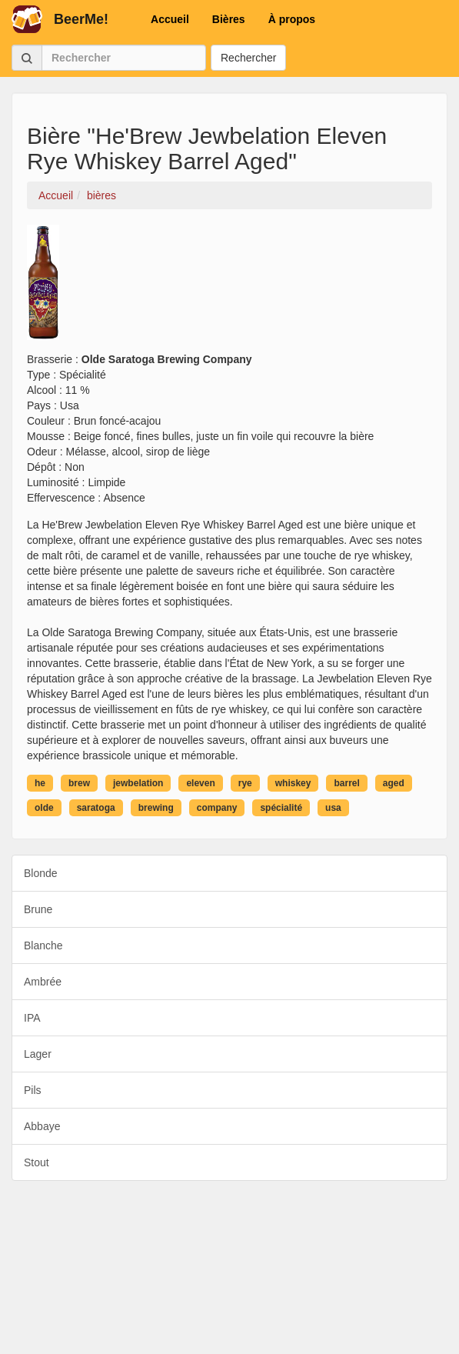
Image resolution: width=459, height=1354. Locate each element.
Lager (38, 1054)
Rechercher (248, 58)
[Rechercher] (124, 58)
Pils (33, 1090)
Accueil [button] (170, 19)
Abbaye (42, 1126)
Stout (36, 1162)
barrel (346, 783)
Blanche (43, 945)
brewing (156, 807)
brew (79, 783)
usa (333, 807)
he (40, 783)
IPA (32, 1018)
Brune (38, 909)
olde (44, 807)
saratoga (96, 807)
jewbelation (138, 783)
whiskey (293, 783)
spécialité (281, 807)
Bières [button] (228, 19)
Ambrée (43, 981)
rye (245, 783)
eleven (200, 783)
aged (393, 783)
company (217, 807)
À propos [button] (291, 19)
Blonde (41, 873)
